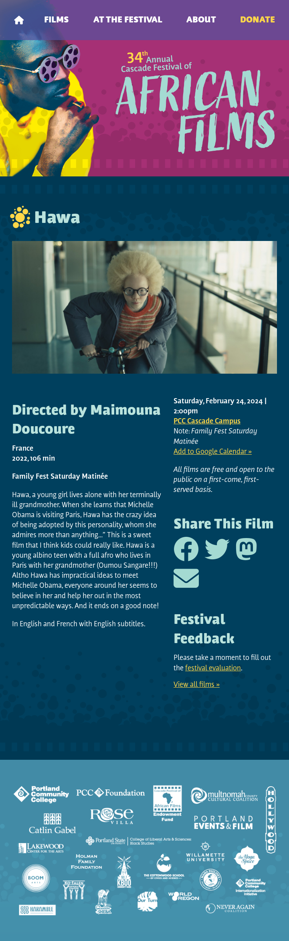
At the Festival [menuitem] (127, 20)
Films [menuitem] (56, 20)
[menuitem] (19, 20)
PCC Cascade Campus (207, 421)
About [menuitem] (201, 20)
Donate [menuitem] (257, 20)
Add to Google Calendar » (213, 452)
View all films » (197, 685)
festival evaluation (213, 668)
